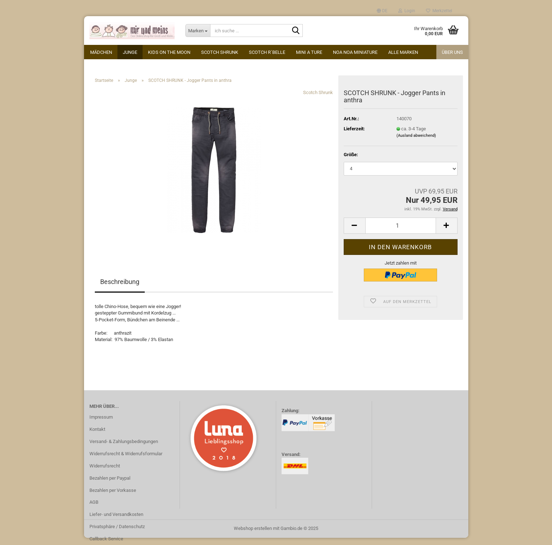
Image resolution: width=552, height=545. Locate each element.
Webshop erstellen (253, 528)
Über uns (452, 52)
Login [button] (406, 10)
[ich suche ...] (197, 30)
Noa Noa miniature (355, 52)
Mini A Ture (309, 52)
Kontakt (97, 429)
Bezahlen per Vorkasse (112, 490)
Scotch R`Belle (267, 52)
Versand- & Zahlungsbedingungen (123, 441)
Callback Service (106, 538)
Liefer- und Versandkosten (116, 514)
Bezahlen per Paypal (109, 478)
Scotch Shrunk (219, 52)
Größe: (351, 154)
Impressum (101, 417)
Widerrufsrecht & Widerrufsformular (125, 453)
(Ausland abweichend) (416, 135)
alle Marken (403, 52)
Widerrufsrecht (104, 466)
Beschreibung (119, 281)
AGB (93, 502)
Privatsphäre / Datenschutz (117, 526)
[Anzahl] (400, 226)
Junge (130, 52)
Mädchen (101, 52)
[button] (382, 10)
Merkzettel (439, 10)
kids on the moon (169, 52)
